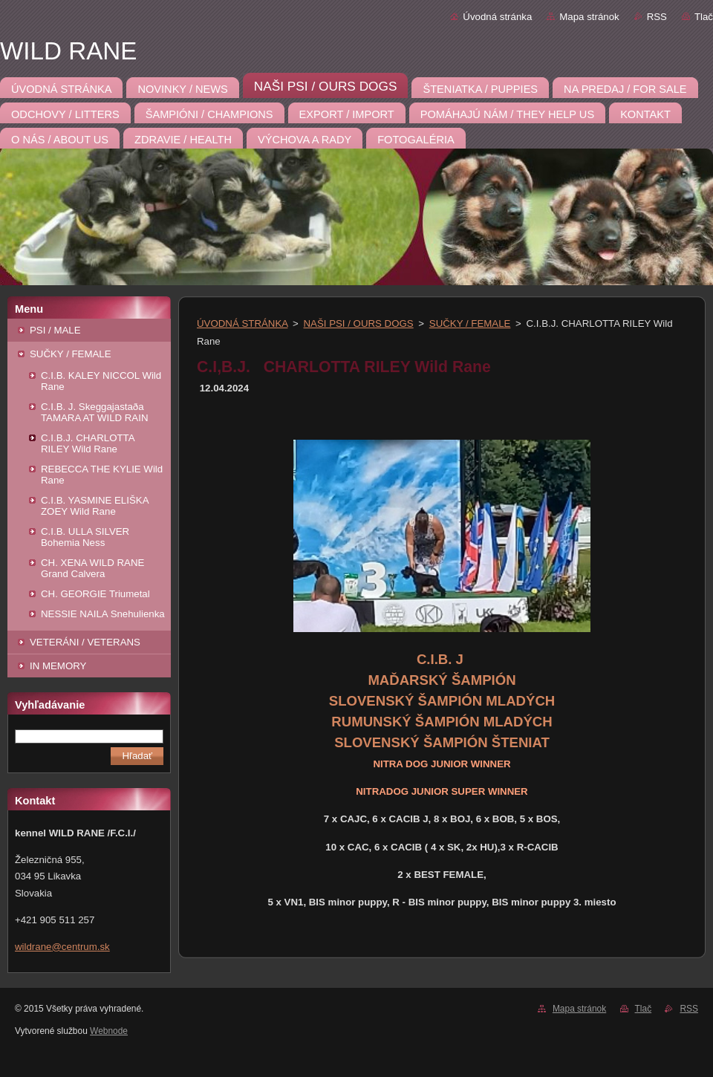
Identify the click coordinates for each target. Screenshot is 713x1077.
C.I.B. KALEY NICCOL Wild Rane (101, 381)
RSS (657, 16)
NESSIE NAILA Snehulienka (103, 613)
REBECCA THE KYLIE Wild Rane (102, 474)
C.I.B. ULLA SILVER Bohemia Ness (85, 537)
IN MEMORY (58, 665)
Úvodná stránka (497, 16)
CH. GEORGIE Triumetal (95, 593)
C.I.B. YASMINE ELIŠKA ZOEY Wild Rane (95, 506)
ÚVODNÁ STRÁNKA (242, 323)
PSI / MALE (55, 330)
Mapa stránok (589, 16)
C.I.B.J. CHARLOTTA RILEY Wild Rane (87, 443)
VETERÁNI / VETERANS (85, 642)
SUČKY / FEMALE (70, 353)
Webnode (109, 1031)
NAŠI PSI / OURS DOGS (359, 323)
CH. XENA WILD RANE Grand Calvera (92, 568)
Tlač (703, 16)
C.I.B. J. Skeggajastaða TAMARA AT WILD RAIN (94, 412)
